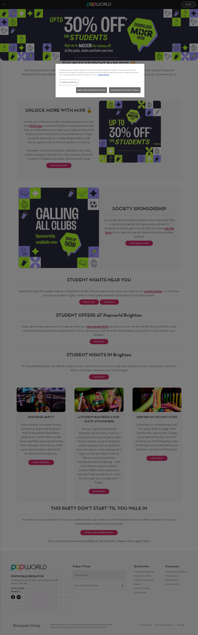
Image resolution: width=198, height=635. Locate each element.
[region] (100, 80)
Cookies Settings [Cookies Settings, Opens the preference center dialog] (69, 82)
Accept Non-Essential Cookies (125, 90)
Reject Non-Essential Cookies (91, 90)
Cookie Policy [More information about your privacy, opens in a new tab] (103, 75)
